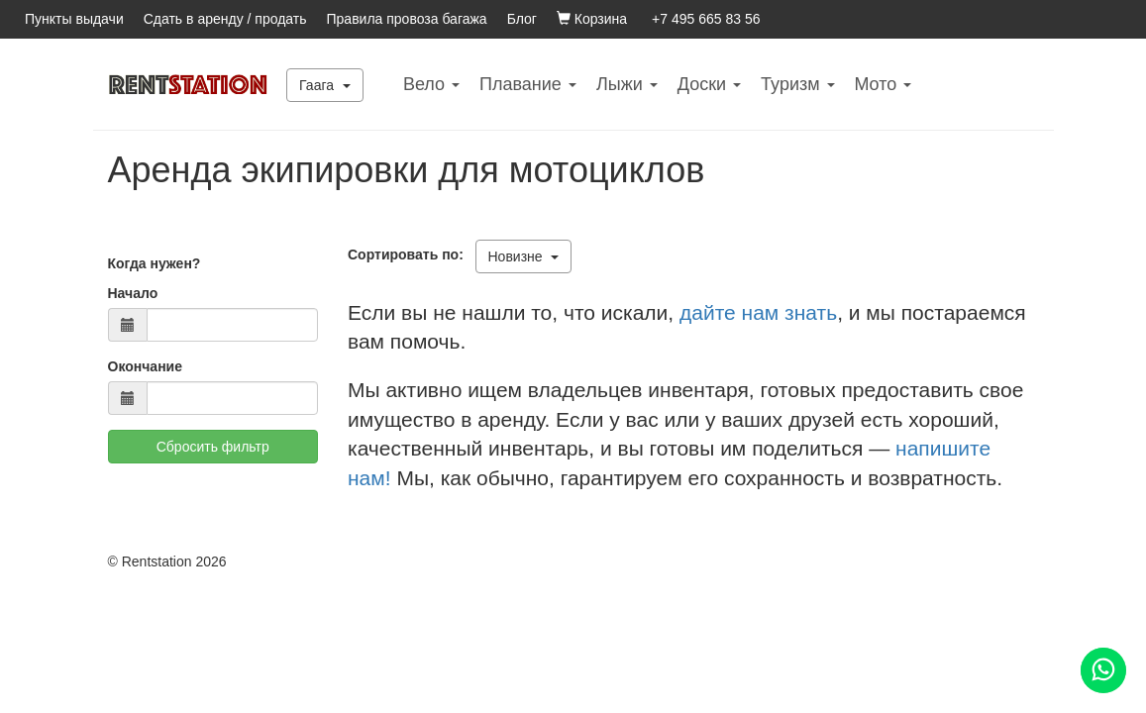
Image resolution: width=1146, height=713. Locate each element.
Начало (133, 293)
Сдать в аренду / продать (225, 19)
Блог (522, 19)
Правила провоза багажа (407, 19)
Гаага (325, 85)
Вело (431, 84)
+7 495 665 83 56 (706, 19)
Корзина (592, 19)
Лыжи (627, 84)
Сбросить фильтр (212, 447)
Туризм (797, 84)
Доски (709, 84)
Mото (883, 84)
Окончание (145, 366)
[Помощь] (1103, 670)
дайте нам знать (758, 312)
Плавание (527, 84)
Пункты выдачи (74, 19)
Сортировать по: (409, 254)
